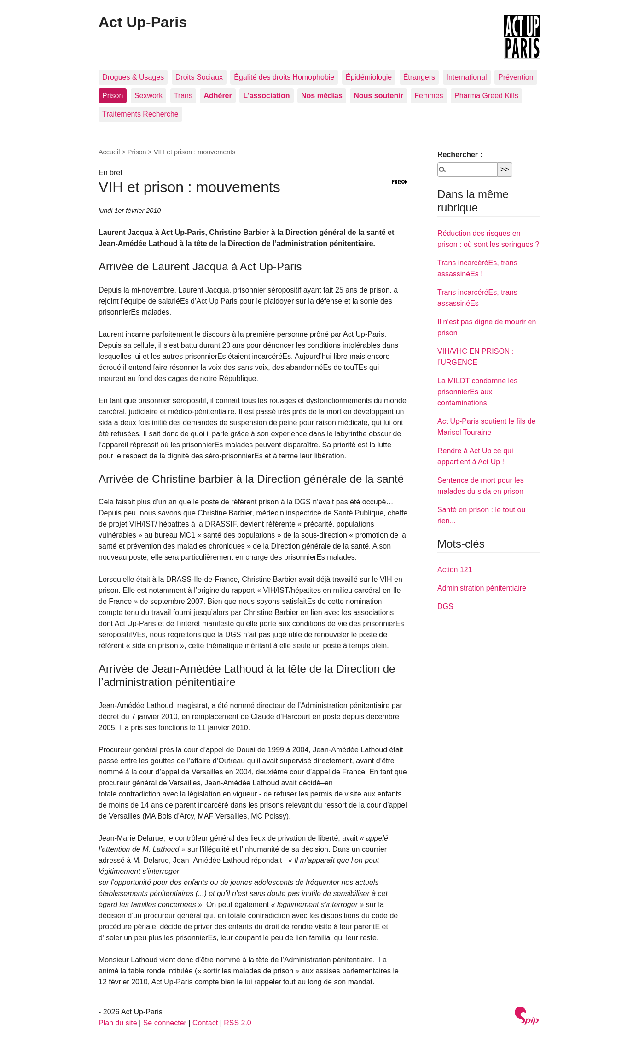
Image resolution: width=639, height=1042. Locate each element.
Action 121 (454, 570)
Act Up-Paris (143, 22)
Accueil (109, 152)
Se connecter (164, 1023)
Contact (205, 1023)
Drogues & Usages (133, 77)
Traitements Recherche (140, 114)
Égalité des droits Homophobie (284, 77)
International (467, 77)
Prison (112, 96)
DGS (445, 606)
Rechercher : (459, 154)
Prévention (516, 77)
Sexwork (148, 96)
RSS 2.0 (237, 1023)
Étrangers (419, 77)
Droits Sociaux (199, 77)
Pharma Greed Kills (486, 96)
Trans (183, 96)
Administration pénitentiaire (481, 588)
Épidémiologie (369, 77)
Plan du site (118, 1023)
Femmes (428, 96)
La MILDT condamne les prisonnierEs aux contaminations (477, 392)
